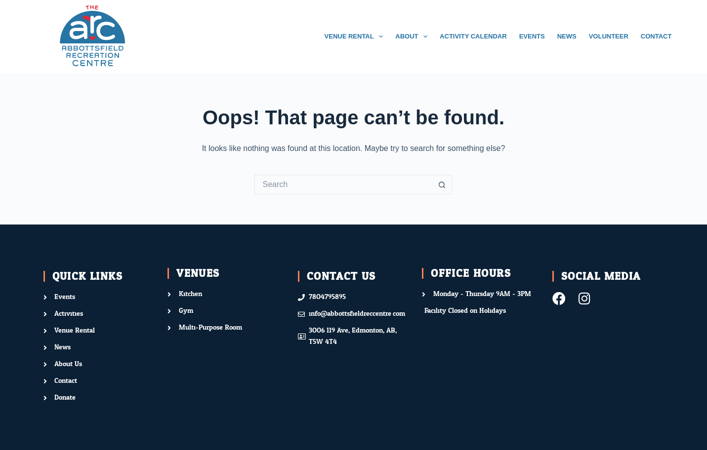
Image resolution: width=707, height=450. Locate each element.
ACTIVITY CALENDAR (473, 36)
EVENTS (532, 36)
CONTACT (656, 36)
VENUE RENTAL (356, 36)
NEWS (567, 36)
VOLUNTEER (608, 36)
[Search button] (442, 184)
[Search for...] (343, 184)
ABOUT (413, 36)
